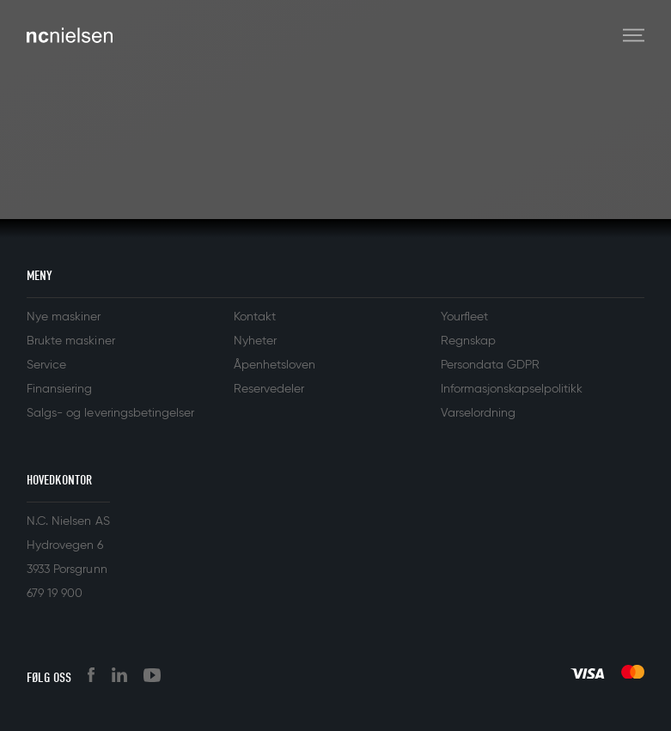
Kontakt (255, 317)
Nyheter (255, 341)
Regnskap (468, 341)
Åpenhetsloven (274, 365)
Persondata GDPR (490, 365)
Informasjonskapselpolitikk (512, 389)
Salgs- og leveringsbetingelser (110, 413)
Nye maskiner (64, 317)
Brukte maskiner (70, 341)
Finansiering (59, 389)
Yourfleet (464, 317)
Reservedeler (269, 389)
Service (46, 365)
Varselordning (478, 413)
